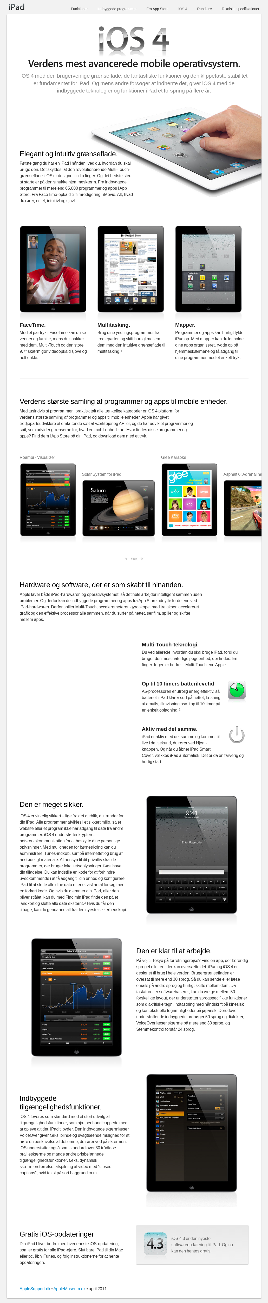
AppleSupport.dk (35, 1289)
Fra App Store (158, 9)
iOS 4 (182, 9)
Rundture (204, 9)
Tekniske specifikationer (240, 9)
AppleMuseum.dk (69, 1289)
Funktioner (79, 9)
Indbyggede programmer (117, 9)
